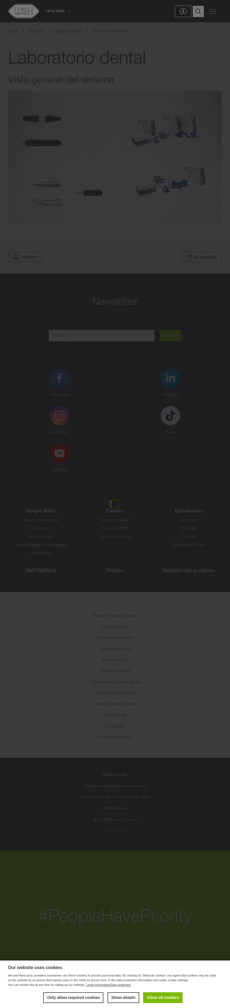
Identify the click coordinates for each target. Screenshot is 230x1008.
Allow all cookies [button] (163, 997)
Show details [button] (123, 997)
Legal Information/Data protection (108, 984)
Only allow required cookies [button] (73, 997)
